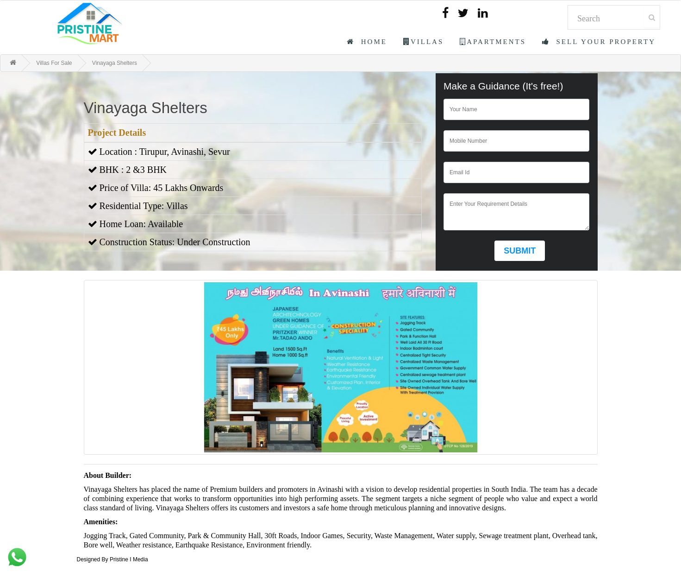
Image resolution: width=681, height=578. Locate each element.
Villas (423, 41)
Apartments (493, 41)
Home (367, 41)
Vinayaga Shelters (114, 63)
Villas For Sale (54, 63)
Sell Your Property (599, 41)
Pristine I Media (129, 559)
